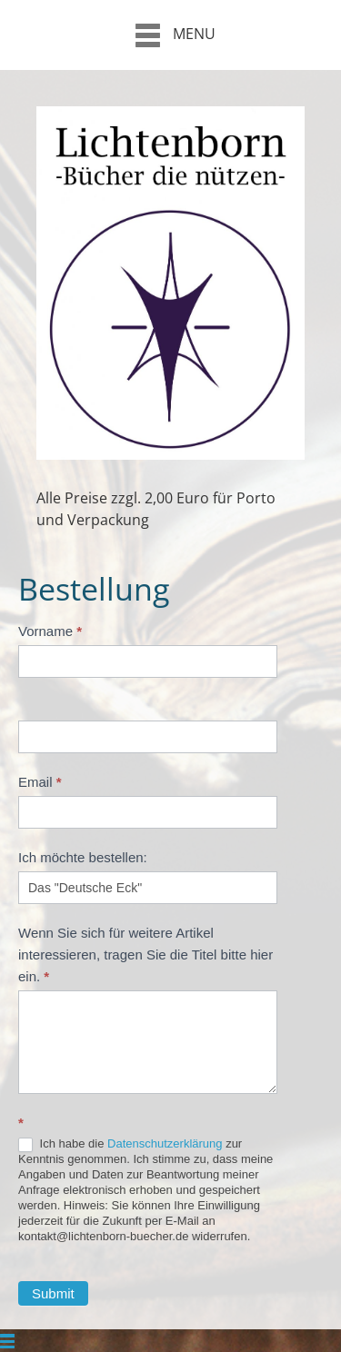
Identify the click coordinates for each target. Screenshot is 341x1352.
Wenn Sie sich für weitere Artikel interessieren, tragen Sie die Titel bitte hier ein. (145, 954)
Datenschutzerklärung (164, 1143)
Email (40, 782)
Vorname (50, 631)
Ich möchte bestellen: (82, 857)
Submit (53, 1293)
